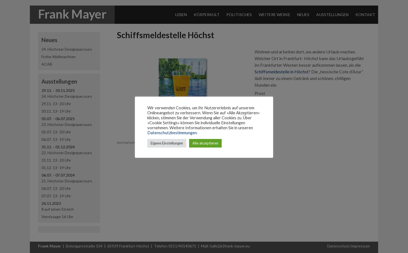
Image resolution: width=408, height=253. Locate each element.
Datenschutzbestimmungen (172, 132)
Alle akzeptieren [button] (205, 143)
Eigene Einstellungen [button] (167, 143)
